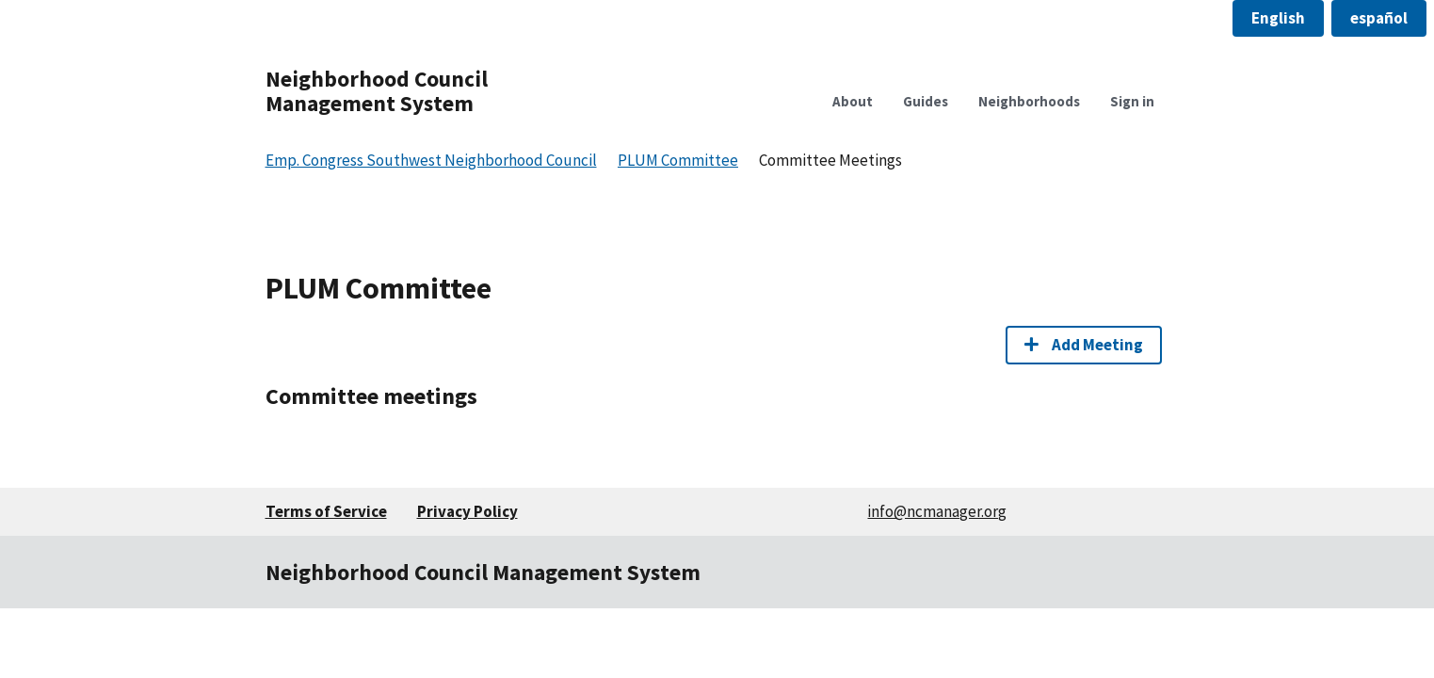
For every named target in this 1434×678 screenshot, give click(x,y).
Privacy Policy (467, 511)
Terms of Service (326, 511)
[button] (1278, 18)
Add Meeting (1083, 344)
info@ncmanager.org (937, 511)
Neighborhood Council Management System (377, 91)
